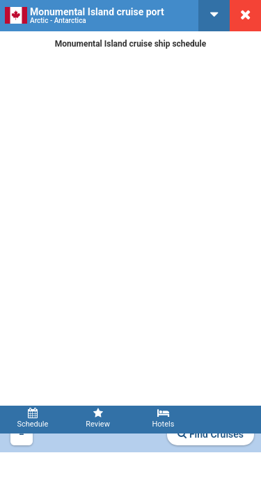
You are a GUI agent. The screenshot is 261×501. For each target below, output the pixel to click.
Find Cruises (210, 434)
